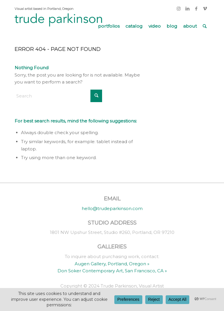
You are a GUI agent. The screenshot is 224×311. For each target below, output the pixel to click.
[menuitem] (109, 26)
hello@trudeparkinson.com (112, 208)
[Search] (204, 26)
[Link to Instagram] (178, 8)
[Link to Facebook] (196, 8)
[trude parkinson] (58, 26)
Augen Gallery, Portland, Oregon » (112, 263)
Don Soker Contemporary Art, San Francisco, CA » (112, 270)
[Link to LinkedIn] (187, 8)
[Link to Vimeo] (205, 8)
